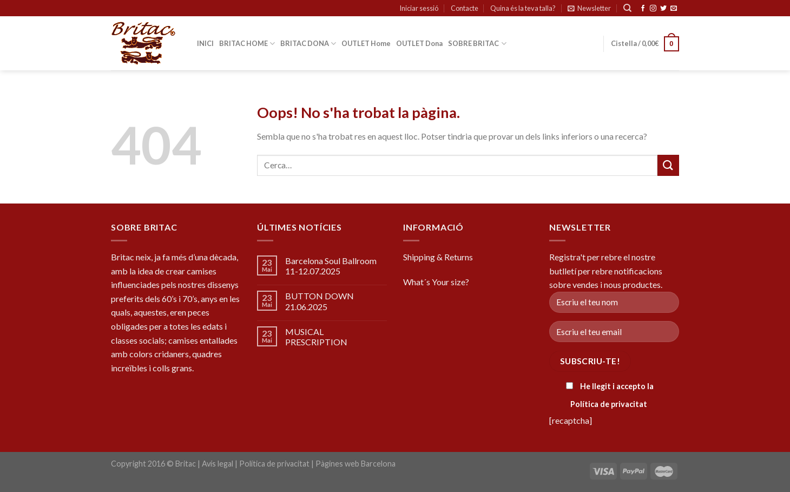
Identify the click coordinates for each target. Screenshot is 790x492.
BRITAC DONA (308, 43)
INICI (205, 43)
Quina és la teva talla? (523, 8)
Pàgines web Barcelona (355, 463)
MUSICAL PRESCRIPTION (316, 336)
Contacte (464, 8)
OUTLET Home (366, 43)
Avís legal (217, 463)
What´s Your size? (436, 282)
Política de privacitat (608, 404)
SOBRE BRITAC (477, 43)
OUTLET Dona (419, 43)
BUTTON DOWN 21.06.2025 (319, 301)
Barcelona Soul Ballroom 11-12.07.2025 (331, 265)
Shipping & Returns (438, 257)
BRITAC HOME (247, 43)
